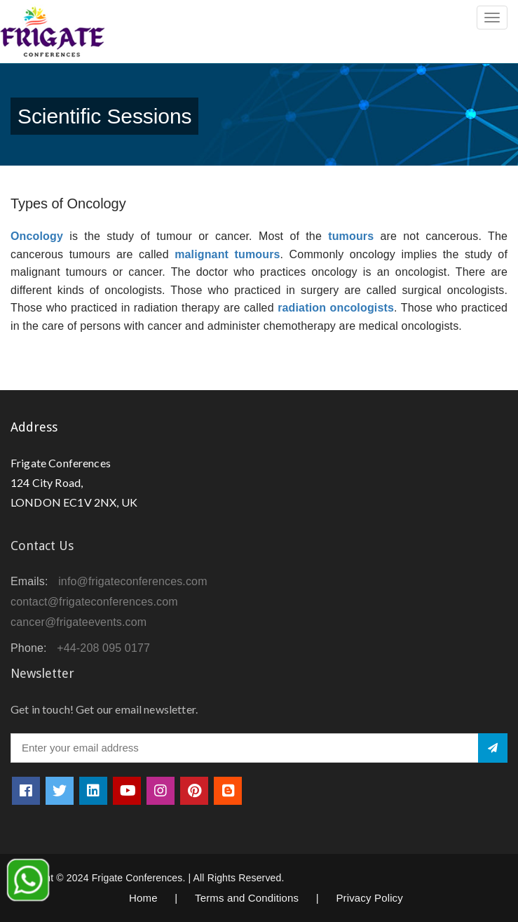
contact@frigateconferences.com (94, 602)
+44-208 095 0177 (103, 648)
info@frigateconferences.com (132, 581)
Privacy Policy (369, 898)
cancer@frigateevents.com (78, 622)
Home (143, 898)
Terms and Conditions (247, 898)
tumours (351, 236)
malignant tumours (227, 254)
